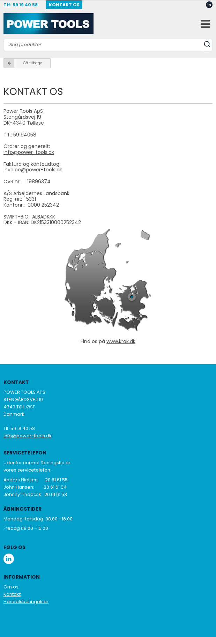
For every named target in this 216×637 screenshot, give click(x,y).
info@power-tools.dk (28, 152)
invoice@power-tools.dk (32, 169)
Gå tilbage (23, 63)
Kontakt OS (64, 5)
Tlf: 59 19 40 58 (20, 5)
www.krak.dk (120, 341)
